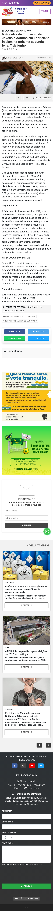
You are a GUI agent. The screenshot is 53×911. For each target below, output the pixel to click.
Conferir (26, 605)
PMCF (31, 316)
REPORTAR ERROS (42, 98)
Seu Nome (7, 811)
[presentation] (21, 875)
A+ (27, 98)
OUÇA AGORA (42, 3)
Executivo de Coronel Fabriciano (20, 321)
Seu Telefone (9, 832)
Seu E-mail (7, 822)
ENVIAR (26, 525)
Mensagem (7, 843)
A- (18, 98)
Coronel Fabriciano (13, 316)
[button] (48, 745)
